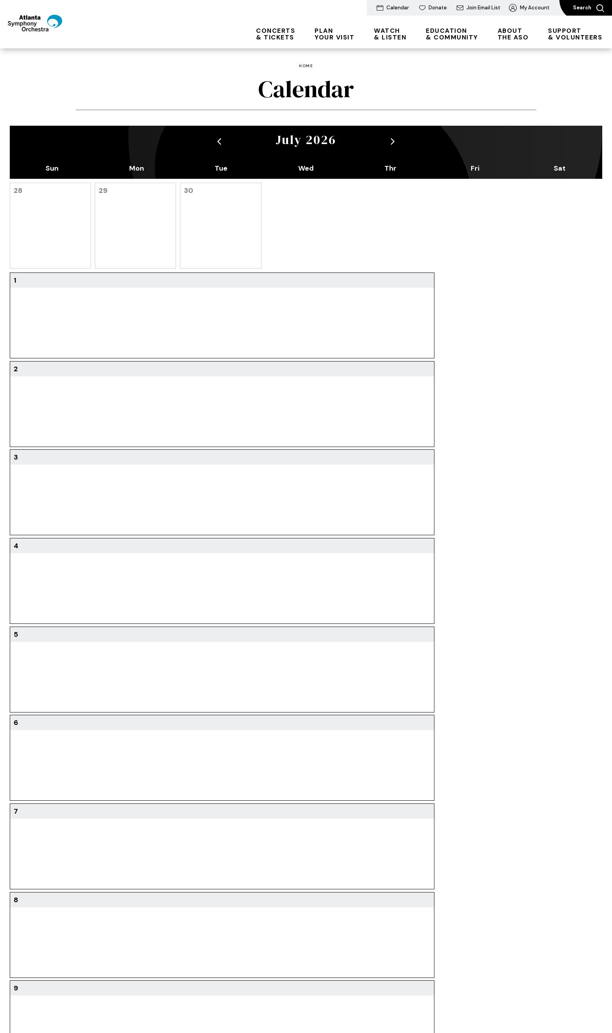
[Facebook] (95, 742)
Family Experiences (329, 815)
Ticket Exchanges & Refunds (97, 905)
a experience (501, 1006)
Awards (392, 892)
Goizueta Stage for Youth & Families (338, 887)
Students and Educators (336, 828)
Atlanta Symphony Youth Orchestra (337, 845)
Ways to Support (483, 841)
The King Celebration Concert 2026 (253, 845)
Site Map (232, 1005)
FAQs (155, 841)
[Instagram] (130, 742)
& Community (452, 34)
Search (588, 8)
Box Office (85, 888)
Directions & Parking (175, 815)
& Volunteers (575, 34)
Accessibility (165, 854)
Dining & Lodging (171, 828)
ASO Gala (473, 828)
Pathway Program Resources (328, 908)
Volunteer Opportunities (492, 888)
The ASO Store (168, 879)
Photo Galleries (324, 925)
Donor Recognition (485, 875)
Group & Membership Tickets (100, 858)
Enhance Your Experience (181, 867)
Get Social (396, 879)
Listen (234, 828)
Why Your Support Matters (485, 858)
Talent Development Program (331, 866)
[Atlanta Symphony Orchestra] (50, 36)
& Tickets (275, 34)
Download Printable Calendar (306, 664)
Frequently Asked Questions (483, 918)
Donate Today (479, 815)
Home (306, 66)
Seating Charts (91, 921)
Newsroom (397, 841)
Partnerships (477, 901)
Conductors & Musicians (414, 815)
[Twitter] (80, 742)
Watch (235, 815)
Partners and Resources (335, 938)
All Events (84, 815)
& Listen (390, 34)
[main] (306, 380)
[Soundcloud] (149, 742)
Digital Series (88, 841)
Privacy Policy (152, 1005)
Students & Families (97, 875)
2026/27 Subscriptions (101, 828)
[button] (219, 141)
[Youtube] (112, 742)
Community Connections (415, 867)
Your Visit (334, 34)
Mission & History (405, 828)
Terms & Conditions (100, 1005)
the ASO (513, 34)
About (391, 854)
